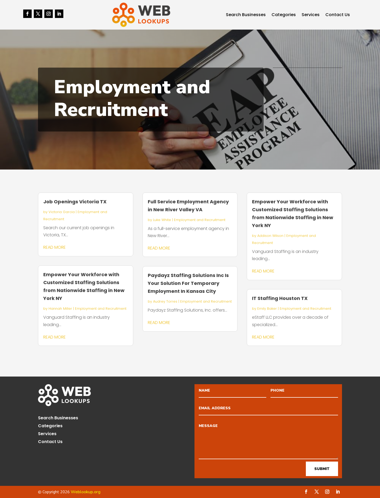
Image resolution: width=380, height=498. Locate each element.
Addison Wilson (270, 235)
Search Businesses (246, 15)
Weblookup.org (86, 492)
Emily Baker (267, 308)
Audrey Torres (165, 301)
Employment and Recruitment (100, 308)
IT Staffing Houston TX (280, 298)
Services (311, 15)
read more (54, 247)
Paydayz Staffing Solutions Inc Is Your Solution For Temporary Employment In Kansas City (188, 283)
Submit (322, 468)
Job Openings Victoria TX (75, 201)
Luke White (162, 219)
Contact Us (337, 15)
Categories (284, 15)
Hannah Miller (60, 308)
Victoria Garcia (62, 211)
